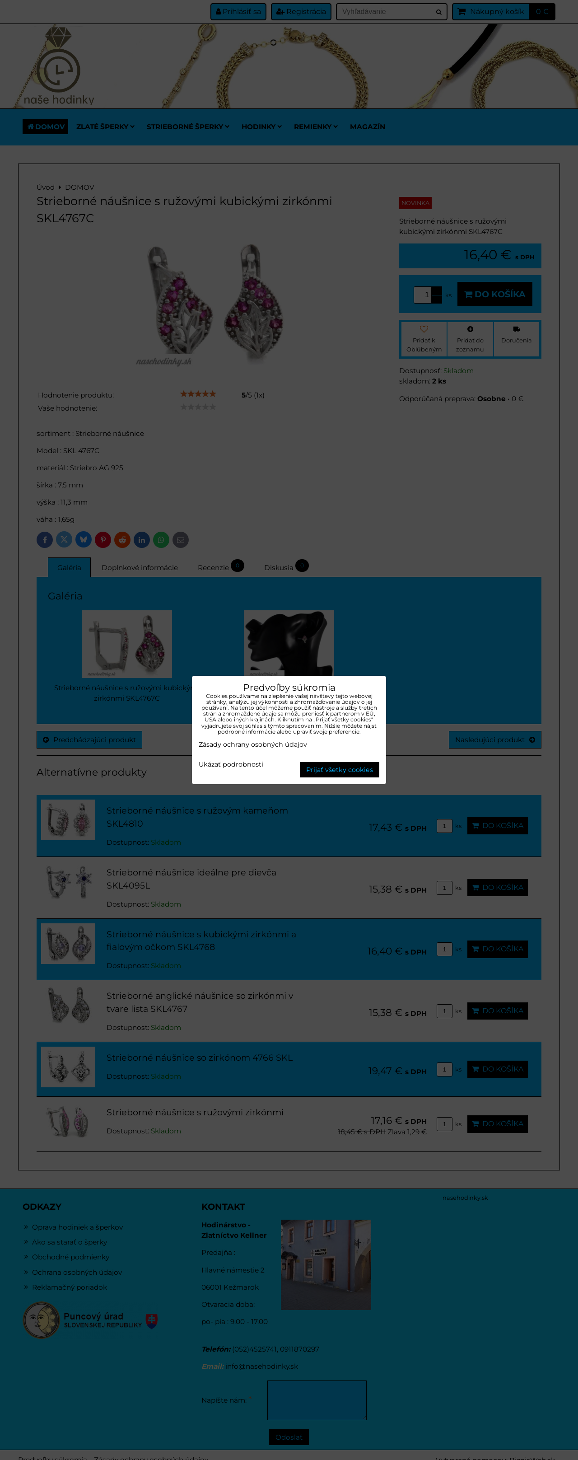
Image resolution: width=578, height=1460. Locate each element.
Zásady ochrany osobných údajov (253, 744)
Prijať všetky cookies (339, 770)
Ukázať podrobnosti (231, 764)
